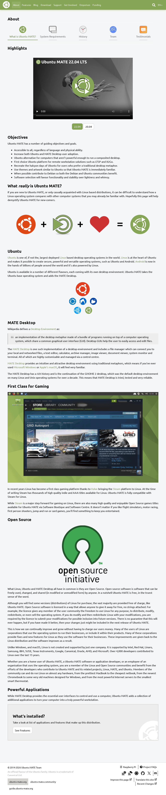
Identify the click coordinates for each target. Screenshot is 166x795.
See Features (22, 730)
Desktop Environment (43, 328)
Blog (35, 4)
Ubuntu (12, 257)
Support (57, 4)
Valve (94, 488)
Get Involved (70, 4)
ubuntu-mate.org (18, 781)
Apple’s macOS (48, 367)
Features (26, 4)
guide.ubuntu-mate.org (21, 788)
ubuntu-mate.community (43, 781)
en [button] (160, 4)
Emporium (85, 4)
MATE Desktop (21, 349)
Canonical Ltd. (15, 775)
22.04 (77, 126)
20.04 (88, 126)
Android (140, 261)
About (16, 4)
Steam (116, 488)
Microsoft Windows (25, 367)
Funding (97, 4)
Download (46, 4)
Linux (63, 257)
